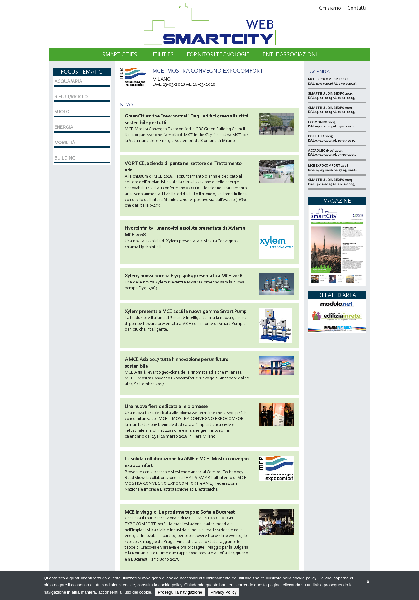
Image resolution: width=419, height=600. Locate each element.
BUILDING (64, 158)
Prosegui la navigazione (180, 592)
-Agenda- (319, 71)
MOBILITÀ (64, 142)
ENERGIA (63, 127)
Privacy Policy (223, 592)
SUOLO (61, 112)
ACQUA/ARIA (68, 81)
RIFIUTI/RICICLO (71, 97)
